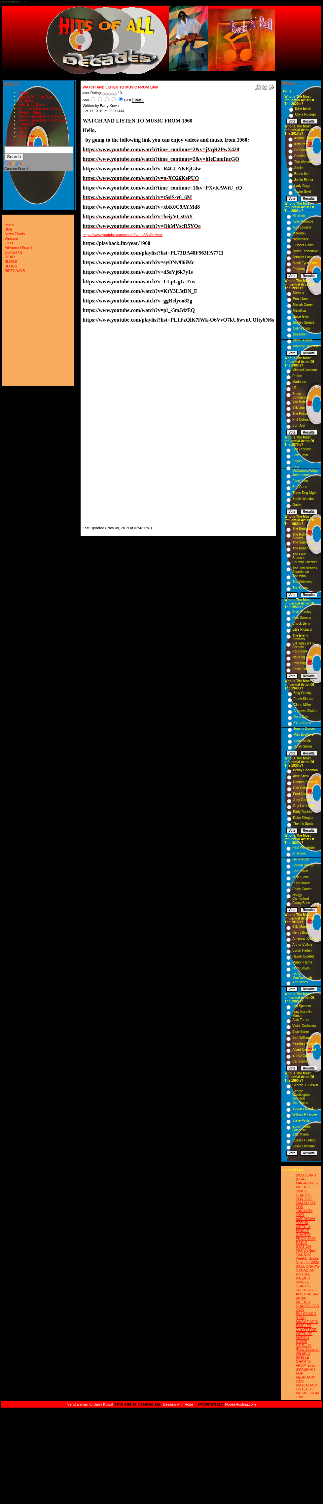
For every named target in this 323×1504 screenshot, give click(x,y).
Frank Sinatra (303, 699)
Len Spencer (301, 1006)
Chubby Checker (304, 562)
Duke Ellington (303, 818)
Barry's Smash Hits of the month (44, 116)
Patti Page (299, 663)
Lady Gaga (302, 186)
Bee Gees (299, 487)
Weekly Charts (30, 112)
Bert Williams (301, 1037)
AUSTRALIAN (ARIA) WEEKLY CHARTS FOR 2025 (307, 1302)
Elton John (300, 481)
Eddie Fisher (301, 669)
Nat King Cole (302, 657)
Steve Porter (301, 1120)
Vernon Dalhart (303, 865)
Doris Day (301, 716)
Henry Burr (300, 932)
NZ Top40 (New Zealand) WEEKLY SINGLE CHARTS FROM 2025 (307, 1355)
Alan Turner (300, 1020)
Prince (297, 376)
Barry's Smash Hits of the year (42, 120)
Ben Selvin (300, 871)
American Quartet (305, 938)
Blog (8, 229)
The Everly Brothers (300, 637)
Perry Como (302, 722)
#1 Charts (26, 100)
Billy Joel (298, 407)
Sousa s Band (302, 1108)
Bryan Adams (302, 340)
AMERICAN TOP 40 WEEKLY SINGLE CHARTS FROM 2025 (305, 1229)
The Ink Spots (303, 823)
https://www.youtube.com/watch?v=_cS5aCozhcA (122, 235)
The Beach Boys (304, 548)
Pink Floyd (300, 455)
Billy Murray (300, 926)
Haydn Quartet (303, 956)
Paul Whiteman (303, 847)
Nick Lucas (300, 877)
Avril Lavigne (302, 227)
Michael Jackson (304, 370)
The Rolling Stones (300, 536)
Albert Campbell (304, 1049)
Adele (298, 168)
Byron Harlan (301, 950)
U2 (294, 388)
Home (23, 92)
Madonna (299, 382)
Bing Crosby (302, 693)
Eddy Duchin (302, 812)
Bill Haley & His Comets (303, 645)
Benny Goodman (305, 770)
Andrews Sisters (305, 711)
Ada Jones (300, 982)
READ (23, 128)
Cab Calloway (303, 788)
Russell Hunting (303, 1140)
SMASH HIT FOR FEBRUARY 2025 (305, 1375)
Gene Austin (301, 859)
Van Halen (299, 401)
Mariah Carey (303, 304)
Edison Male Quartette (301, 1128)
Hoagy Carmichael (300, 896)
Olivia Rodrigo (305, 114)
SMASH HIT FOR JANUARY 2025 (305, 1209)
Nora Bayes (300, 968)
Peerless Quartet (304, 1043)
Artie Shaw (301, 776)
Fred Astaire (302, 794)
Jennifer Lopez (303, 257)
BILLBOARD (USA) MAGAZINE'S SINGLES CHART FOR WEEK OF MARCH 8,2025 (307, 1328)
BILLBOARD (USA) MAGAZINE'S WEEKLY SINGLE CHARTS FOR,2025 (307, 1187)
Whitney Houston (305, 346)
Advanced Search (19, 248)
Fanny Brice (301, 903)
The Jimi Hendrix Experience (304, 570)
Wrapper (11, 238)
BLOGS (24, 132)
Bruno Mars (302, 174)
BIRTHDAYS (28, 136)
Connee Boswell (305, 782)
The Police (300, 413)
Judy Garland (302, 800)
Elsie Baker (300, 1031)
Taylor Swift (302, 191)
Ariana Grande (305, 138)
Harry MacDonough (302, 976)
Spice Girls (301, 316)
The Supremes (303, 542)
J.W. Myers (300, 1134)
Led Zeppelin (301, 449)
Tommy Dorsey (305, 728)
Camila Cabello (305, 156)
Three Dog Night (304, 493)
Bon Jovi (298, 425)
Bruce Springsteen (301, 395)
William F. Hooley (305, 1114)
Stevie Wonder (303, 499)
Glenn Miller (302, 705)
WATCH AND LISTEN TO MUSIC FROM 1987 (307, 1391)
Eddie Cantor (301, 889)
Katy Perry (302, 144)
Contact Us (27, 124)
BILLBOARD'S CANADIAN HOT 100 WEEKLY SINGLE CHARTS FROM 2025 (307, 1278)
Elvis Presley (301, 611)
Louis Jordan (303, 740)
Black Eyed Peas (305, 263)
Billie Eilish (303, 108)
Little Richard (301, 629)
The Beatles (301, 528)
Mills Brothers (304, 734)
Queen (297, 505)
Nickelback (300, 239)
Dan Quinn (300, 1102)
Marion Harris (302, 962)
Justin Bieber (303, 180)
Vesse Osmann (303, 1146)
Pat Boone (300, 651)
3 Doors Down (303, 245)
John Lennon (301, 475)
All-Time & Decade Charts (39, 108)
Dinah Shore (303, 746)
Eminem (299, 269)
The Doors (300, 588)
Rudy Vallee (301, 883)
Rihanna (299, 215)
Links (9, 243)
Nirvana (298, 293)
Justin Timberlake (305, 251)
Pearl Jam (300, 298)
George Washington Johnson (300, 1094)
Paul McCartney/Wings (305, 468)
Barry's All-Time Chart (36, 96)
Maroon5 (299, 233)
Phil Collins (300, 419)
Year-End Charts (31, 104)
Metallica (299, 310)
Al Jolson (299, 853)
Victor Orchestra (304, 1026)
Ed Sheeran (303, 150)
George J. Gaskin (305, 1085)
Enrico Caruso (302, 1055)
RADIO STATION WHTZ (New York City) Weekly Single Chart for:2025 (307, 1252)
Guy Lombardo (304, 806)
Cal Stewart (300, 1061)
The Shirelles (301, 582)
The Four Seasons (299, 556)
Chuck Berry (301, 623)
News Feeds (15, 234)
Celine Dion (301, 328)
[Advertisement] (102, 426)
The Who (299, 576)
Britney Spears (304, 322)
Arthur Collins (302, 944)
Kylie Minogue (303, 221)
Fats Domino (301, 617)
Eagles (297, 461)
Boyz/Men (300, 334)
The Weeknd (303, 162)
